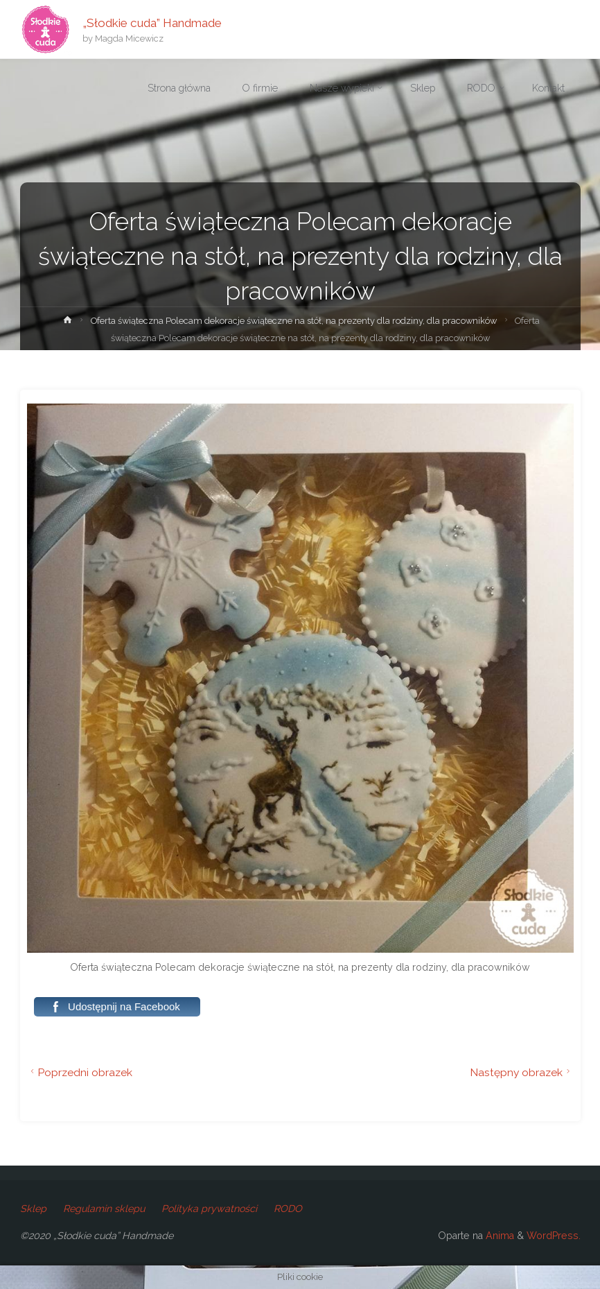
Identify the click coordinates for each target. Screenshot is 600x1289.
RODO (288, 1208)
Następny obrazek (522, 1072)
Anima (498, 1235)
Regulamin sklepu (104, 1208)
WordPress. (554, 1235)
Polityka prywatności (209, 1208)
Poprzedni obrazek (80, 1072)
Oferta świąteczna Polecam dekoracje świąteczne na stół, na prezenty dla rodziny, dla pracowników (294, 320)
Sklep (33, 1208)
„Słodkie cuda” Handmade (152, 22)
